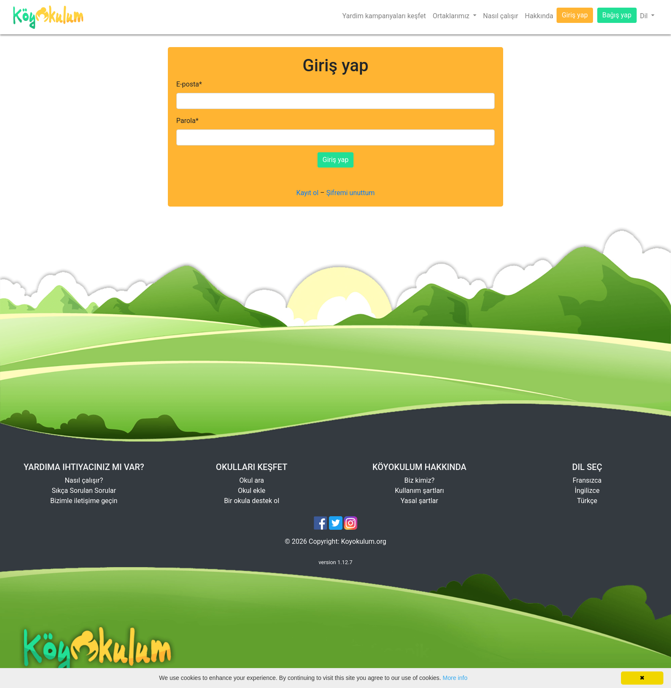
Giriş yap (574, 15)
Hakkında (539, 16)
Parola (187, 121)
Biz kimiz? (419, 480)
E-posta (189, 84)
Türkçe (587, 501)
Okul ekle (251, 491)
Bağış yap (617, 15)
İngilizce (587, 491)
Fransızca (587, 480)
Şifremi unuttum (350, 193)
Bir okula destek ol (251, 501)
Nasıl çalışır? (84, 480)
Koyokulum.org (364, 541)
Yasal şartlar (419, 501)
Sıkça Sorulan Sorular (84, 491)
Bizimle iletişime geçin (84, 501)
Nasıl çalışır (500, 16)
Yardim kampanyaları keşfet (384, 16)
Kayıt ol (307, 193)
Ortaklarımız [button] (452, 16)
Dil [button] (644, 16)
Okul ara (251, 480)
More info (455, 677)
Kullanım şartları (419, 491)
